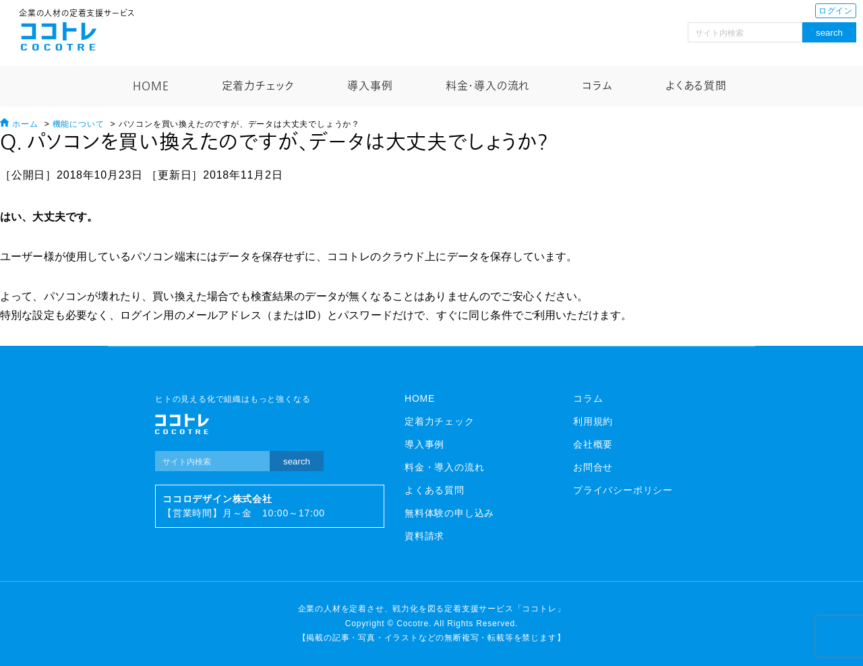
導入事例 (369, 86)
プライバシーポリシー (623, 490)
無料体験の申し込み (449, 513)
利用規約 (593, 421)
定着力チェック (258, 86)
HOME (151, 86)
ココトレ (58, 36)
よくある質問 (696, 86)
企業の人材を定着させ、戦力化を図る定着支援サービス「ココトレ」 (432, 608)
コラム (597, 86)
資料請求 (424, 536)
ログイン (836, 11)
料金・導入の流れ (487, 86)
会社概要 (593, 444)
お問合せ (593, 467)
